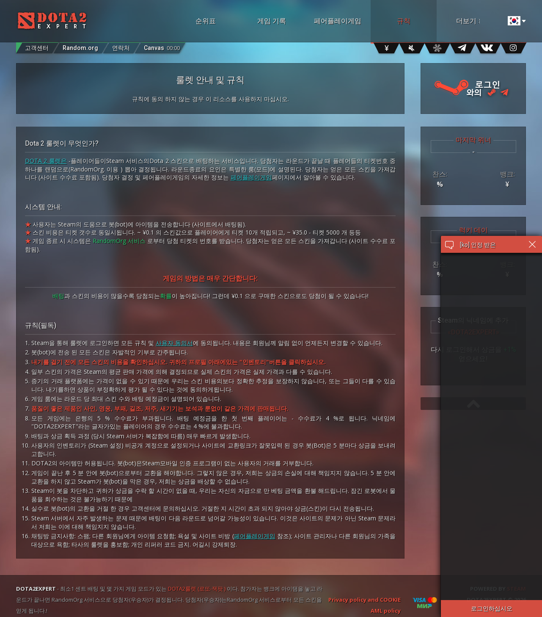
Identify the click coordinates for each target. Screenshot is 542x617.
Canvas (162, 45)
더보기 (479, 21)
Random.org (80, 47)
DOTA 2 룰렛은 (46, 161)
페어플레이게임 (337, 21)
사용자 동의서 (174, 343)
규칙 (403, 21)
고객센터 (37, 47)
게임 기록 (271, 21)
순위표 (205, 21)
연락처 (121, 47)
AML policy (386, 610)
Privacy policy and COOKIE (364, 599)
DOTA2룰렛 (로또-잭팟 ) (197, 588)
